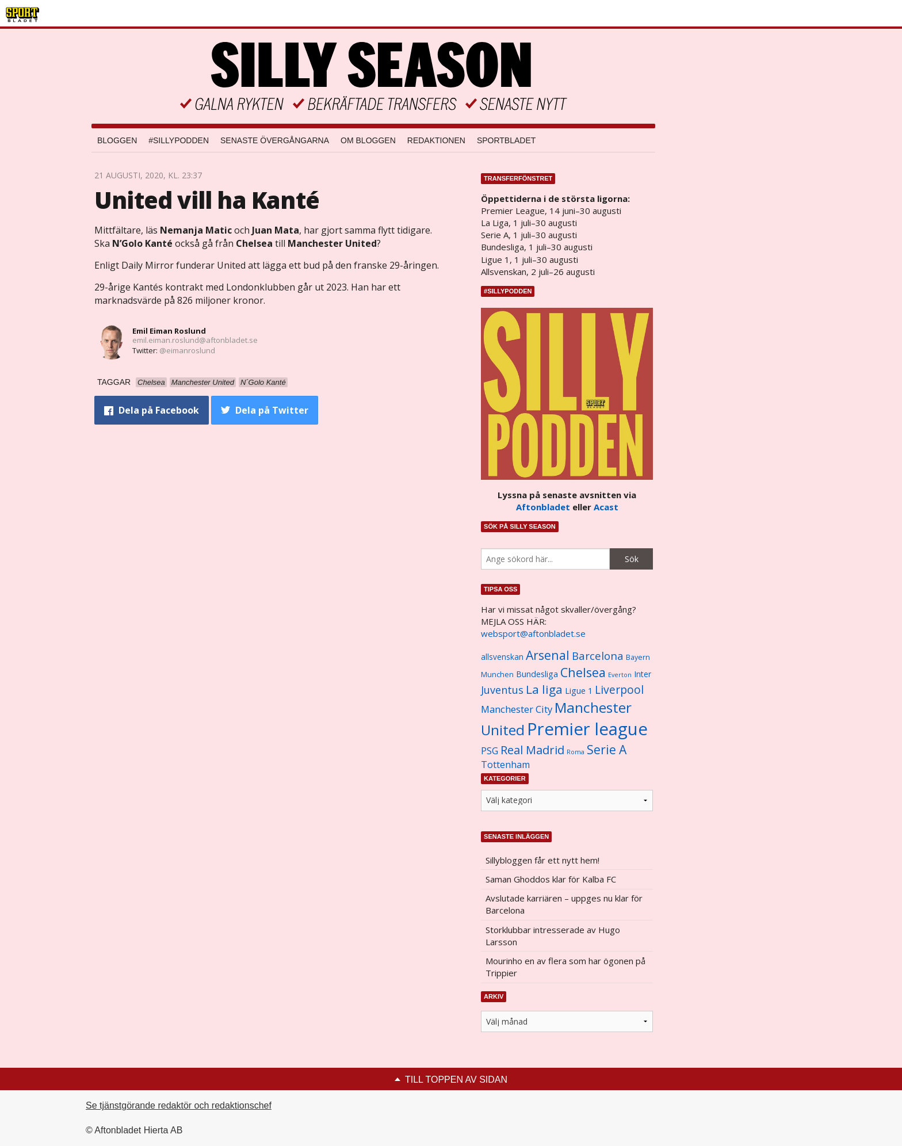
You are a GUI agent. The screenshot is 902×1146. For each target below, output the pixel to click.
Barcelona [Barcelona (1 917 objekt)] (598, 655)
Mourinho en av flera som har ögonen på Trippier (565, 967)
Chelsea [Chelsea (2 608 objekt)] (583, 672)
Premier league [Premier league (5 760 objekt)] (587, 728)
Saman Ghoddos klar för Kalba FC (551, 879)
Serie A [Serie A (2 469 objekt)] (606, 749)
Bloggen (117, 140)
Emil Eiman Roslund (169, 331)
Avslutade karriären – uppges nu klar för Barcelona (564, 904)
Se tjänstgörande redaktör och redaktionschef (179, 1105)
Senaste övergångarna (274, 140)
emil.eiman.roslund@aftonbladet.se (195, 340)
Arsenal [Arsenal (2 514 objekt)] (548, 655)
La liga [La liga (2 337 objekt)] (544, 689)
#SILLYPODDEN (178, 140)
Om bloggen (368, 140)
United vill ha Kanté (206, 200)
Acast (606, 507)
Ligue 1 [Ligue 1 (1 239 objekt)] (579, 690)
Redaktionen (436, 140)
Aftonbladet (543, 507)
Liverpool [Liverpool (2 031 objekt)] (619, 689)
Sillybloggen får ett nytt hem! (542, 860)
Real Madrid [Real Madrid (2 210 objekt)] (532, 750)
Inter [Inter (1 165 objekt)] (642, 673)
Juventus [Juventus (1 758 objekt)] (502, 690)
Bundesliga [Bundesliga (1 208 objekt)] (537, 673)
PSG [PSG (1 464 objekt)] (489, 750)
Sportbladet (506, 140)
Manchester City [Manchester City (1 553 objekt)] (516, 709)
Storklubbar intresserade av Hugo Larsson (553, 936)
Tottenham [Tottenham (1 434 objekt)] (505, 764)
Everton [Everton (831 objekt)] (620, 675)
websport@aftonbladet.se (533, 633)
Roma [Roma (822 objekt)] (575, 752)
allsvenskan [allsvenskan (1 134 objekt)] (502, 657)
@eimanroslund (187, 350)
